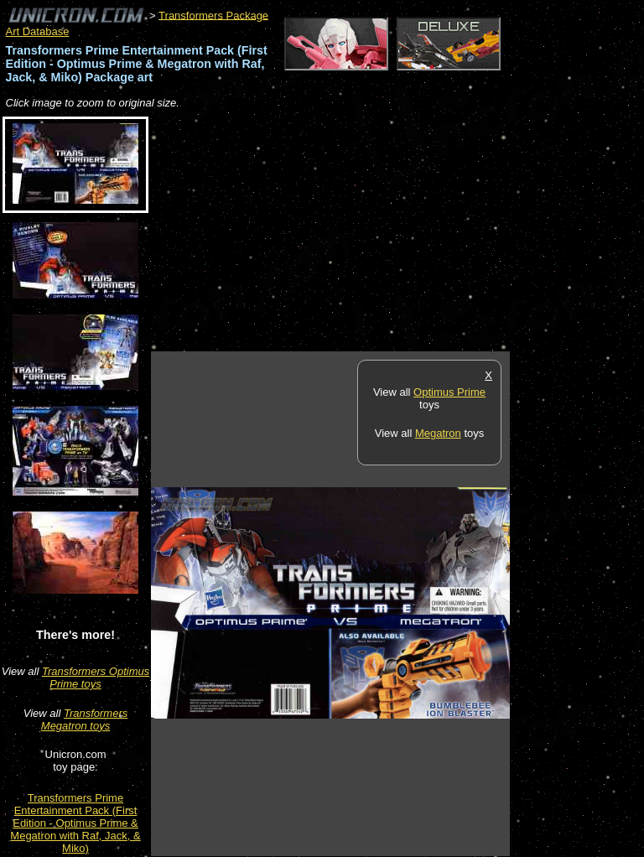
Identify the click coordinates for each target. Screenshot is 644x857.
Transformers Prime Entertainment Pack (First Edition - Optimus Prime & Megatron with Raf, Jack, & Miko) (75, 823)
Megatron (438, 433)
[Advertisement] (347, 231)
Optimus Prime (449, 392)
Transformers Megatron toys (84, 719)
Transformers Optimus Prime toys (95, 677)
